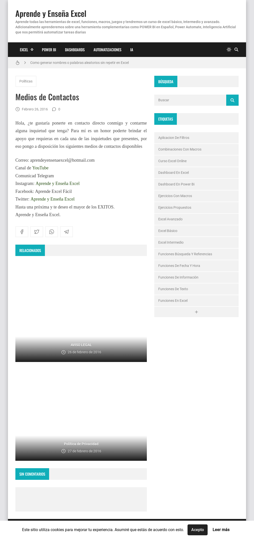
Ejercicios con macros (175, 196)
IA (131, 49)
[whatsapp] (51, 231)
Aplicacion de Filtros (173, 138)
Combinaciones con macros (179, 149)
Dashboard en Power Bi (176, 184)
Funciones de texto (173, 289)
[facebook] (21, 231)
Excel (24, 49)
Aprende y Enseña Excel (50, 13)
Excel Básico (167, 231)
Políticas (25, 81)
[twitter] (36, 231)
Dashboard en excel (173, 173)
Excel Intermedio (171, 242)
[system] (229, 49)
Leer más (221, 529)
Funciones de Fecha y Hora (179, 266)
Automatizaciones (107, 49)
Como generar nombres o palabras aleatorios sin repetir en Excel (79, 63)
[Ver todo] (196, 312)
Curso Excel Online (172, 161)
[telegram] (66, 231)
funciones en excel (173, 301)
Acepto (197, 529)
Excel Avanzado (170, 219)
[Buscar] (236, 49)
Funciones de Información (178, 277)
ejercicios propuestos (174, 207)
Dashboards (75, 49)
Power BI (49, 49)
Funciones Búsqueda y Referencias (185, 254)
